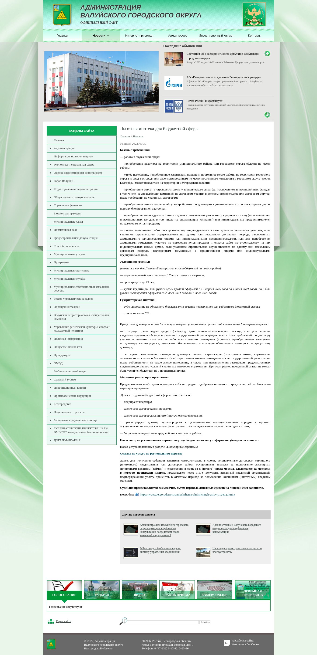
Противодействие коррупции (72, 395)
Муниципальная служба (69, 278)
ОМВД (58, 363)
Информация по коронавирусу (73, 156)
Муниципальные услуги (69, 254)
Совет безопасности (67, 246)
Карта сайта (63, 621)
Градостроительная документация (76, 238)
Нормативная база (65, 229)
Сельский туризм (65, 379)
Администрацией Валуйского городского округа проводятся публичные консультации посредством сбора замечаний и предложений (164, 530)
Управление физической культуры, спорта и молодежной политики (82, 328)
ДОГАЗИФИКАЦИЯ (67, 440)
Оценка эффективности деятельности (78, 172)
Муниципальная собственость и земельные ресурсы (81, 288)
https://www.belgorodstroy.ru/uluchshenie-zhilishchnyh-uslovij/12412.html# (187, 494)
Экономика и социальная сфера (74, 164)
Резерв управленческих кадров (74, 298)
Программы (61, 262)
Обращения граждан (67, 307)
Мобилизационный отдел (70, 371)
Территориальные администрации (76, 189)
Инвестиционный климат (216, 35)
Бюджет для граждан (67, 213)
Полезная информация (68, 338)
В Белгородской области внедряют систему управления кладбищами (160, 550)
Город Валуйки (63, 181)
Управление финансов (68, 205)
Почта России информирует (205, 100)
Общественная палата (68, 347)
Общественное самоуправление (74, 197)
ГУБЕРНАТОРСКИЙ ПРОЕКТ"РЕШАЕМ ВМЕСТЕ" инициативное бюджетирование (81, 430)
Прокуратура (62, 355)
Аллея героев (177, 35)
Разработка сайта (243, 640)
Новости (138, 136)
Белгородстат (62, 404)
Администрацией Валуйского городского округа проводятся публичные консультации (236, 528)
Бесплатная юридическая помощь (75, 420)
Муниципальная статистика (72, 270)
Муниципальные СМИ (68, 221)
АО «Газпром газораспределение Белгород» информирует (224, 77)
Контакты (254, 35)
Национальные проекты (69, 412)
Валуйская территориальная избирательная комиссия (82, 316)
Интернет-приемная (139, 35)
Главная (62, 35)
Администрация (64, 148)
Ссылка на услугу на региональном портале (151, 453)
